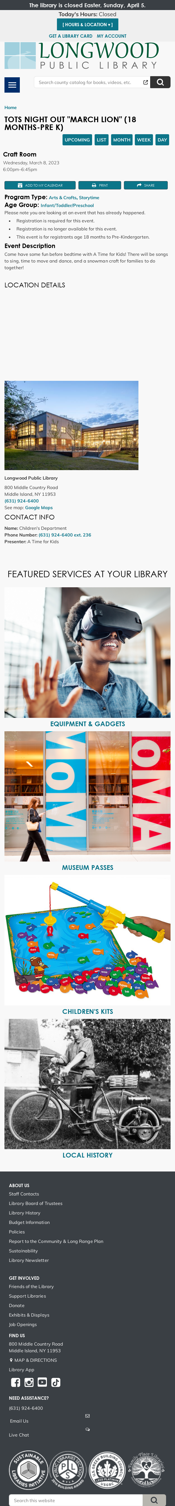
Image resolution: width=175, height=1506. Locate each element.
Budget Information (29, 1222)
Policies (17, 1232)
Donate (17, 1305)
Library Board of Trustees (36, 1203)
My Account (111, 36)
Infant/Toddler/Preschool (67, 205)
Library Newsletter (29, 1260)
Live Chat (19, 1435)
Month (121, 140)
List (101, 140)
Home (10, 107)
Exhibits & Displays (29, 1315)
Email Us (19, 1421)
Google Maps (39, 507)
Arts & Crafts (62, 197)
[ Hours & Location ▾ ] (88, 24)
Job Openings (23, 1324)
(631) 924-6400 (21, 501)
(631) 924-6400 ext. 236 (65, 535)
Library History (25, 1213)
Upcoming (77, 140)
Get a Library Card (70, 36)
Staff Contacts (24, 1194)
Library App (21, 1369)
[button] (87, 14)
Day (162, 140)
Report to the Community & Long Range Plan (56, 1241)
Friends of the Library (31, 1286)
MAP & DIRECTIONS (36, 1360)
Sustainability (23, 1251)
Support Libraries (27, 1296)
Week (144, 140)
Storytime (89, 197)
